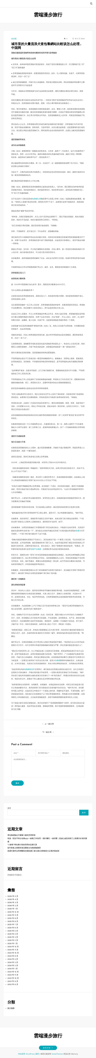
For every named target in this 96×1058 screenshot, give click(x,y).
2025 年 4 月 (13, 934)
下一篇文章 (47, 732)
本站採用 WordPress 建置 (29, 1054)
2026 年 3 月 (13, 902)
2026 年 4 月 (13, 899)
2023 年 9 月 (13, 981)
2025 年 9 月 (13, 918)
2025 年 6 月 (13, 928)
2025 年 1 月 (13, 943)
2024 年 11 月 (13, 950)
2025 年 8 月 (13, 921)
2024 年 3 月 (13, 962)
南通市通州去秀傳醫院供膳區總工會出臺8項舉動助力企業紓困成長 (33, 851)
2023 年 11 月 (13, 975)
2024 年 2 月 (13, 965)
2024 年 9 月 (13, 956)
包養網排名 (28, 669)
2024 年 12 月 (13, 947)
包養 (77, 531)
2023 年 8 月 (13, 984)
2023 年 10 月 (13, 978)
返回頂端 (48, 1048)
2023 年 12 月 (13, 972)
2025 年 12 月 (13, 912)
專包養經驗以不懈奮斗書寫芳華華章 (22, 835)
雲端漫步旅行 (48, 15)
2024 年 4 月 (13, 959)
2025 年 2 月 (13, 940)
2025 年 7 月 (13, 924)
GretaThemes (57, 1054)
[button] (91, 3)
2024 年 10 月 (13, 953)
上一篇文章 (49, 724)
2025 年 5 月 (13, 931)
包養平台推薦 (35, 549)
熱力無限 (11, 1008)
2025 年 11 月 (13, 915)
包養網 (57, 660)
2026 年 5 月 (13, 896)
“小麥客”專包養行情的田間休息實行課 (22, 845)
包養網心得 (36, 199)
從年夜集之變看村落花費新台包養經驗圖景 (24, 848)
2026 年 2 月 (13, 906)
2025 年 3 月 (13, 937)
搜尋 (9, 808)
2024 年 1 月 (13, 969)
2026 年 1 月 (13, 909)
